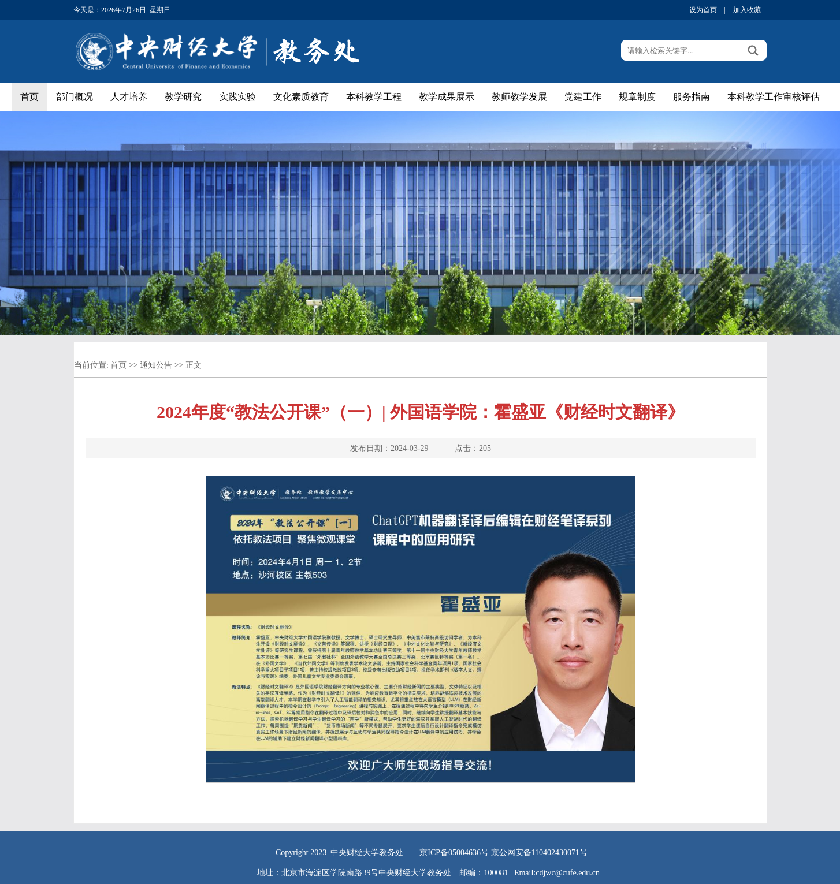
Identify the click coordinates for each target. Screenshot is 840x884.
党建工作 (582, 97)
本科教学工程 (374, 97)
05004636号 (468, 852)
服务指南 (691, 97)
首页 (29, 97)
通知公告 (156, 365)
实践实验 (237, 97)
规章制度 (637, 97)
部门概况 (74, 97)
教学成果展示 (446, 97)
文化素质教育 (301, 97)
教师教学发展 (519, 97)
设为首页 (703, 10)
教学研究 (183, 97)
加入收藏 (747, 10)
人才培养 (128, 97)
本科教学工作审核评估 (773, 97)
